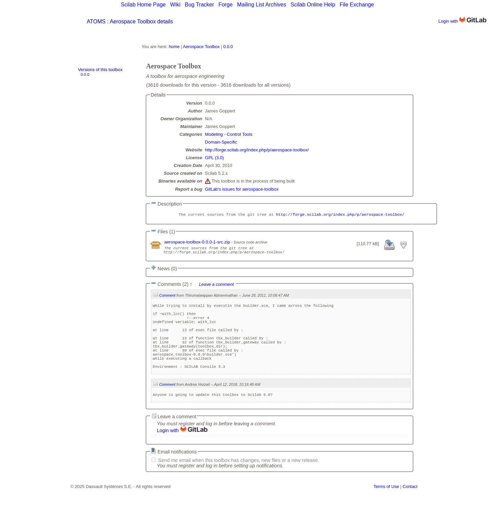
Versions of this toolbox (100, 69)
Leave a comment (216, 287)
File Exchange (357, 4)
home (174, 46)
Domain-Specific (221, 142)
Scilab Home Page (143, 4)
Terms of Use (386, 506)
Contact (410, 506)
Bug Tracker (199, 4)
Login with (462, 21)
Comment (167, 298)
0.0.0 (85, 74)
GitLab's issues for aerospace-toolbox (242, 189)
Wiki (175, 4)
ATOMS (96, 21)
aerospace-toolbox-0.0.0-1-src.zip (197, 242)
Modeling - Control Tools (228, 134)
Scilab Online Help (312, 4)
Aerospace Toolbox (201, 46)
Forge (226, 4)
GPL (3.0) (214, 157)
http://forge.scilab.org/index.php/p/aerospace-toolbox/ (257, 149)
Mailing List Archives (261, 4)
